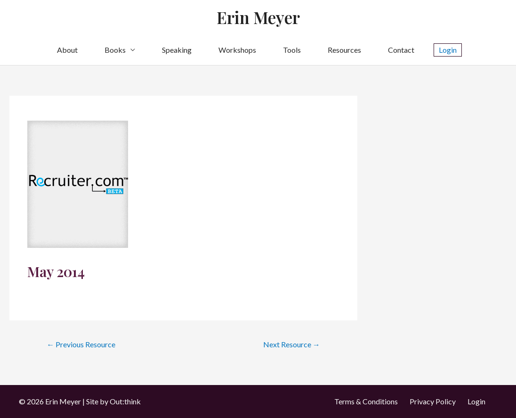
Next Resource (291, 344)
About (67, 49)
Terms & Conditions (366, 401)
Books (115, 49)
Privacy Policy (433, 401)
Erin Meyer (258, 17)
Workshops (237, 49)
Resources (344, 49)
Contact (401, 49)
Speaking (177, 49)
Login (476, 401)
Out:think (125, 401)
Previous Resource (81, 344)
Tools (292, 49)
